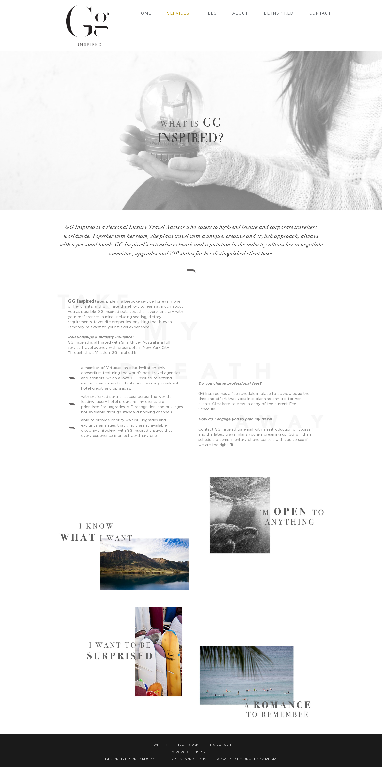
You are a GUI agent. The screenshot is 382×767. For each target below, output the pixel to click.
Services (178, 13)
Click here (221, 404)
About (240, 13)
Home (144, 13)
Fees (211, 13)
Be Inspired (279, 13)
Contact (320, 13)
